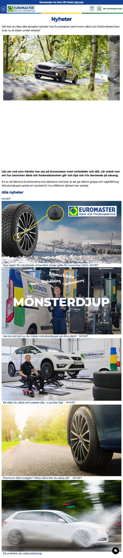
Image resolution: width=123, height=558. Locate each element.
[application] (116, 551)
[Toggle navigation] (3, 9)
